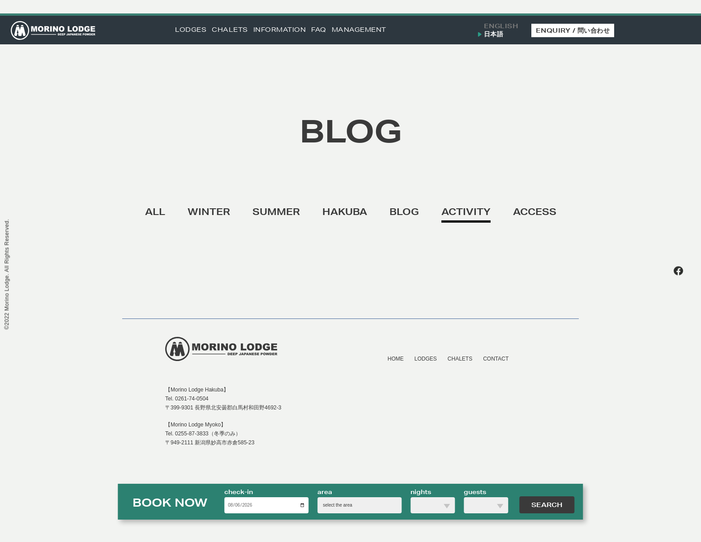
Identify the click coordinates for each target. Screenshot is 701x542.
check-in (238, 492)
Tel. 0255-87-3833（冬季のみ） (203, 433)
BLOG (404, 211)
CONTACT (496, 359)
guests (475, 492)
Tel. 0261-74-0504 (187, 399)
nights (420, 492)
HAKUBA (344, 211)
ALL (155, 211)
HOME (396, 359)
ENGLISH (501, 26)
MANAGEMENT (359, 30)
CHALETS (230, 30)
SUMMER (276, 211)
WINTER (209, 211)
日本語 (494, 34)
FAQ (318, 30)
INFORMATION (279, 30)
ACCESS (534, 211)
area (324, 492)
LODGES (190, 30)
